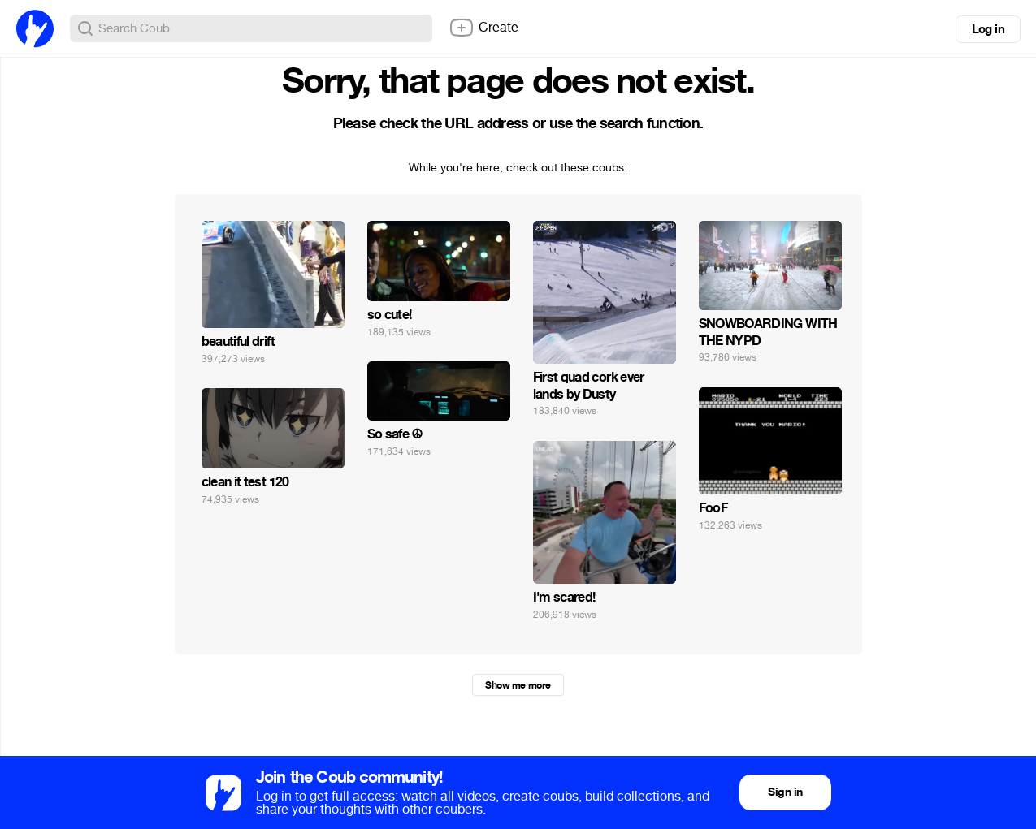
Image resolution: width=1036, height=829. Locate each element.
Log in (988, 29)
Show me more (517, 685)
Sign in (785, 792)
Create (483, 28)
